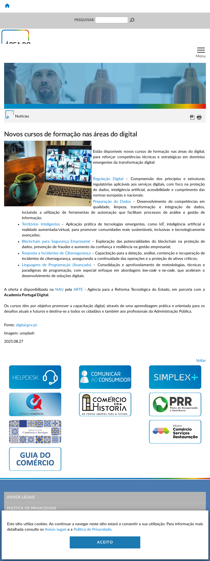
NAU (59, 290)
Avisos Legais (21, 497)
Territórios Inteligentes (41, 224)
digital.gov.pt (26, 325)
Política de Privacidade (31, 508)
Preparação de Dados (112, 202)
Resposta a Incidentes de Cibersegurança (56, 253)
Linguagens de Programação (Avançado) (56, 265)
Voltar (201, 361)
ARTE (78, 290)
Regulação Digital (108, 179)
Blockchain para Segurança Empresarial (56, 241)
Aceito (105, 542)
